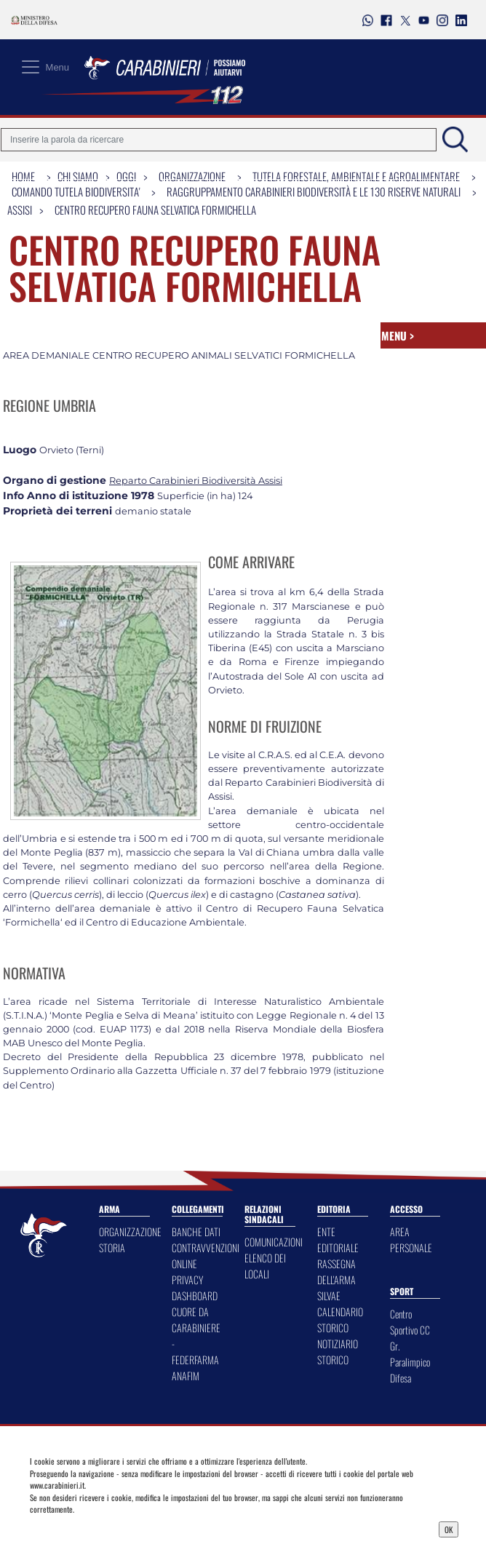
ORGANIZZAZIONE (130, 1231)
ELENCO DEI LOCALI (265, 1265)
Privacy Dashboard (85, 1528)
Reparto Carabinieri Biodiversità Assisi (195, 480)
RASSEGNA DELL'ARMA (336, 1271)
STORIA (112, 1247)
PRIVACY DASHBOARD (195, 1287)
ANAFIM (185, 1375)
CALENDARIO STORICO (340, 1319)
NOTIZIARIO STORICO (337, 1351)
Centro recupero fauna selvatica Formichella (155, 210)
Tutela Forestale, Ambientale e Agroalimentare (356, 176)
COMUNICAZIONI (273, 1241)
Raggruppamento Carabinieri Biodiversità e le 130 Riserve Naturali (314, 191)
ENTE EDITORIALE (338, 1239)
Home (23, 176)
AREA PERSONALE (411, 1239)
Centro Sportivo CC (410, 1321)
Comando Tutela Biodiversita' (76, 191)
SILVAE (328, 1295)
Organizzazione (192, 176)
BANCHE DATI (196, 1231)
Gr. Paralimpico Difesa (410, 1361)
